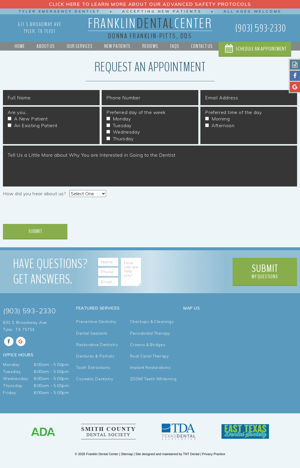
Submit (35, 231)
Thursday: (13, 387)
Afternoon (219, 126)
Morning (217, 119)
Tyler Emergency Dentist (58, 11)
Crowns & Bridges (148, 348)
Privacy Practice (213, 456)
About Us (45, 46)
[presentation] (47, 213)
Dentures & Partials (95, 360)
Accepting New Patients (162, 11)
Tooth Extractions (93, 372)
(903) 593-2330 (260, 28)
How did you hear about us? (34, 194)
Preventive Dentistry (96, 324)
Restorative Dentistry (97, 348)
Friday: (10, 394)
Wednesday (123, 132)
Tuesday (119, 126)
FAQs (174, 46)
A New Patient (28, 119)
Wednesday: (16, 380)
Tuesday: (12, 373)
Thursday (119, 139)
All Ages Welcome (253, 11)
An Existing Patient (33, 126)
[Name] (114, 263)
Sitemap (127, 456)
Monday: (12, 366)
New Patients (117, 46)
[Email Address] (114, 283)
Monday (118, 119)
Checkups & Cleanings (152, 324)
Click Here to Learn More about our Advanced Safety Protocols (150, 4)
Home (19, 46)
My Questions (264, 272)
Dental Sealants (92, 336)
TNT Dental (191, 456)
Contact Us (201, 46)
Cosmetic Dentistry (94, 384)
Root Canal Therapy (149, 360)
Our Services (79, 46)
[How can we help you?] (133, 273)
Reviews (150, 46)
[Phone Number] (114, 273)
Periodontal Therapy (150, 336)
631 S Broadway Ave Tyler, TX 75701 (40, 28)
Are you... (18, 113)
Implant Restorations (150, 372)
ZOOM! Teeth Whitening (153, 384)
